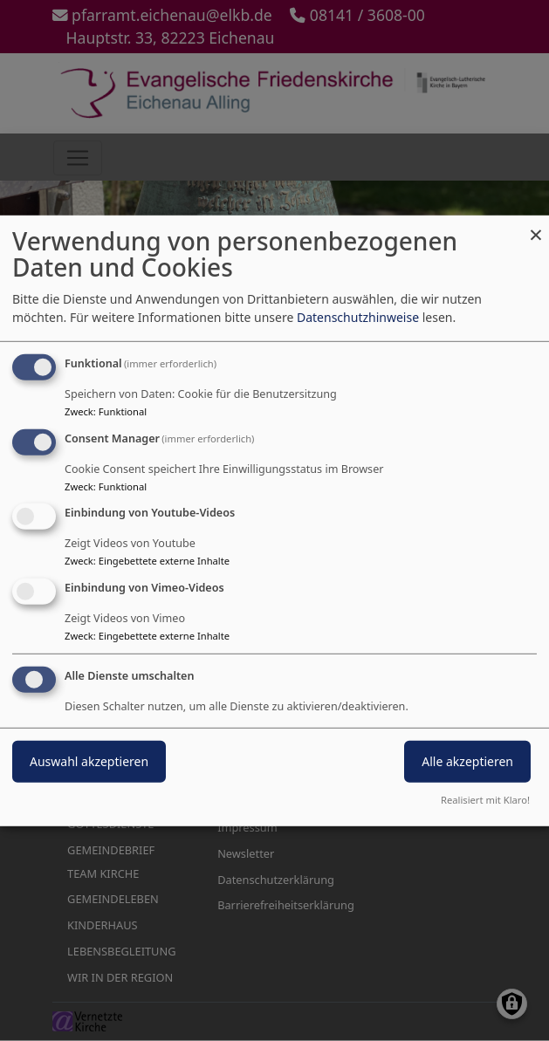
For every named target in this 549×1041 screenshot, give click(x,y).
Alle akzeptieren (467, 761)
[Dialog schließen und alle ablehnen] (536, 225)
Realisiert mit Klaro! (485, 799)
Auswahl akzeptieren (89, 761)
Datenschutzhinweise (358, 317)
